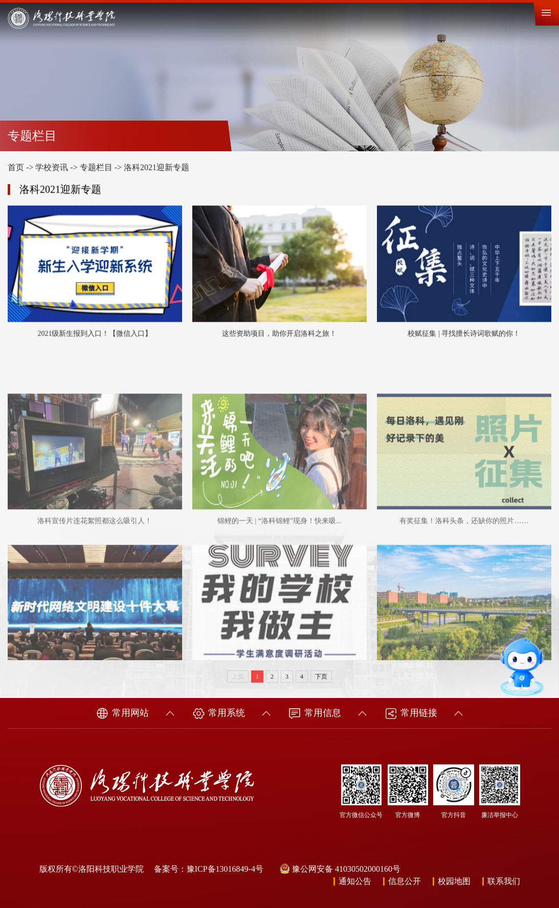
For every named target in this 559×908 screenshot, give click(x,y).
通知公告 (355, 881)
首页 (16, 167)
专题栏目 (96, 167)
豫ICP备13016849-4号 (225, 869)
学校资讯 (51, 167)
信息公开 (404, 881)
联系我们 (503, 881)
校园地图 (454, 881)
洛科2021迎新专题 (156, 167)
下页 (321, 676)
